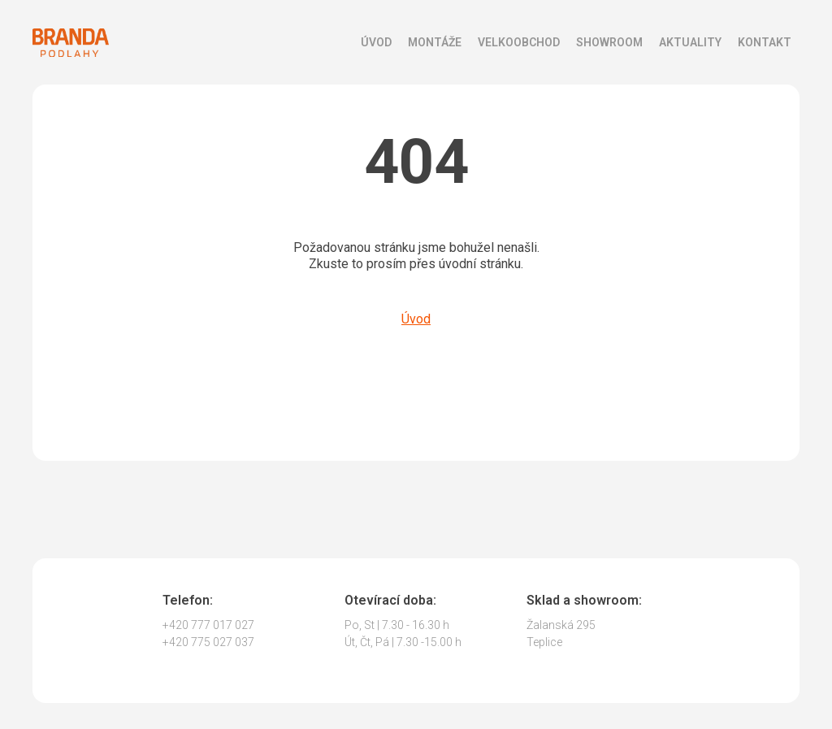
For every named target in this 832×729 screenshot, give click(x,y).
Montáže (435, 42)
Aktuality (690, 42)
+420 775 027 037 (208, 642)
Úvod (376, 42)
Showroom (609, 42)
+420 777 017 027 (208, 624)
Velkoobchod (519, 42)
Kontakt (764, 42)
